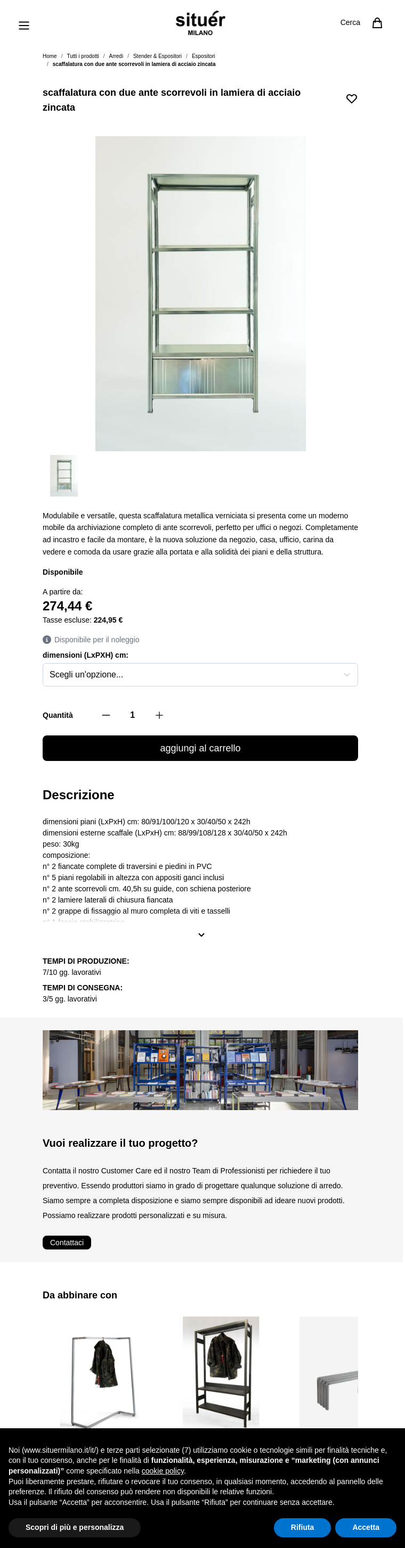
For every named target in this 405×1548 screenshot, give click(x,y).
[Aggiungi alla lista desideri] (351, 98)
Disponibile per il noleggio (91, 639)
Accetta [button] (365, 1527)
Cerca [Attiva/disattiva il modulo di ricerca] (350, 22)
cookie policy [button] (163, 1471)
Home (50, 56)
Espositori (203, 56)
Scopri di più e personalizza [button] (75, 1527)
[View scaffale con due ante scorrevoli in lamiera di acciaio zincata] (64, 475)
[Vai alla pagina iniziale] (200, 23)
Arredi (116, 56)
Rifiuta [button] (302, 1527)
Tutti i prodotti (83, 56)
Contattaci (67, 1242)
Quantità (58, 715)
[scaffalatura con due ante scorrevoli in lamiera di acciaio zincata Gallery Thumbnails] (200, 475)
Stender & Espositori (157, 56)
